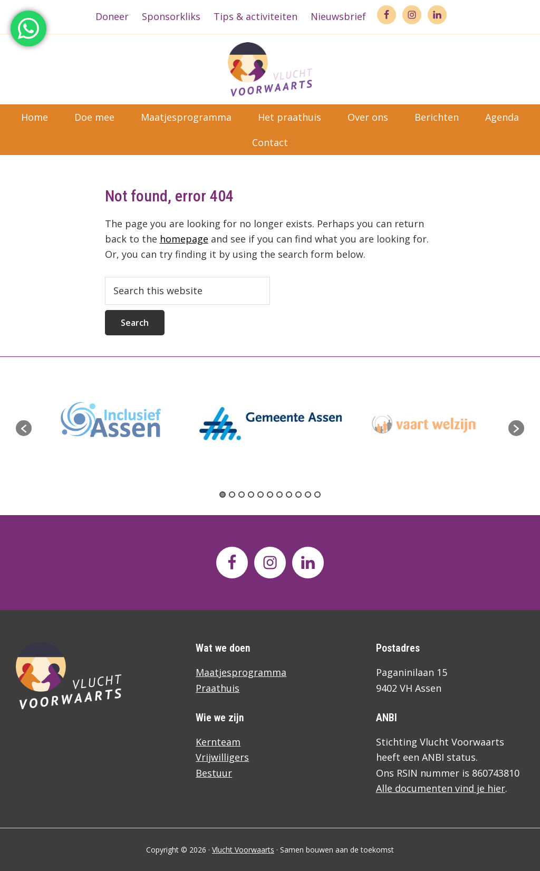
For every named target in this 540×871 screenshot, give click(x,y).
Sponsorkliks (171, 16)
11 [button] (317, 494)
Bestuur (214, 773)
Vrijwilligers (222, 757)
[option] (271, 423)
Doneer (112, 16)
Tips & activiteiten (255, 16)
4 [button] (251, 494)
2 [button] (232, 494)
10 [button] (308, 494)
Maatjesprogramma (241, 672)
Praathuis (217, 688)
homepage (184, 239)
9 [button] (298, 494)
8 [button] (289, 494)
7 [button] (279, 494)
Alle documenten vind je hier (440, 788)
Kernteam (218, 741)
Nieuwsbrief (338, 16)
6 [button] (270, 494)
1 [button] (222, 494)
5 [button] (260, 494)
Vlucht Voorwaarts (243, 850)
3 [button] (241, 494)
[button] (24, 428)
